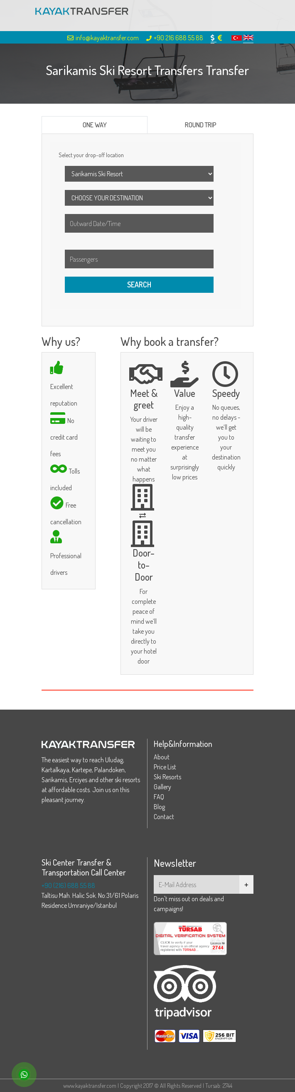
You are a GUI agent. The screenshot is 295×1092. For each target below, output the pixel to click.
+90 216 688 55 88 (174, 38)
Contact (164, 816)
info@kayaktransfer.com (103, 38)
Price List (165, 767)
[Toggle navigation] (252, 15)
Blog (159, 807)
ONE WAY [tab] (95, 125)
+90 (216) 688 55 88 (68, 885)
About (162, 757)
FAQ (159, 797)
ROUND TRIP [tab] (200, 125)
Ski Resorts (167, 777)
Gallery (162, 787)
